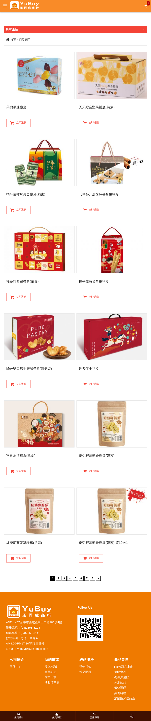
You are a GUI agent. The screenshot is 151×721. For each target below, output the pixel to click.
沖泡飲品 (120, 682)
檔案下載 (50, 677)
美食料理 (120, 693)
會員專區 (57, 716)
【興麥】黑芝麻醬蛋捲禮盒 (99, 194)
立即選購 (18, 123)
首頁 (11, 39)
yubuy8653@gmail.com (32, 648)
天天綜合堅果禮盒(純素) (96, 107)
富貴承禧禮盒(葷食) (20, 456)
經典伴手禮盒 (89, 368)
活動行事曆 (52, 682)
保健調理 (120, 687)
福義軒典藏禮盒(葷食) (22, 281)
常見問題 (85, 672)
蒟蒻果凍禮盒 (16, 107)
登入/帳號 (51, 666)
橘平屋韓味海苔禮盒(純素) (25, 194)
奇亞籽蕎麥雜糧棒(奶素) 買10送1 (103, 543)
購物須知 (85, 666)
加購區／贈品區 (124, 698)
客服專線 (94, 716)
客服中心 (16, 666)
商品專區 (24, 39)
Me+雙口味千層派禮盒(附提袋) (29, 368)
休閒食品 (120, 672)
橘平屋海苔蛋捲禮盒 (94, 281)
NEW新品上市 (123, 666)
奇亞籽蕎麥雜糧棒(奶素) (96, 456)
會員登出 (19, 716)
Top (132, 716)
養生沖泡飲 (121, 677)
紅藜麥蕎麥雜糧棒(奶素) (24, 543)
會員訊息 (50, 672)
